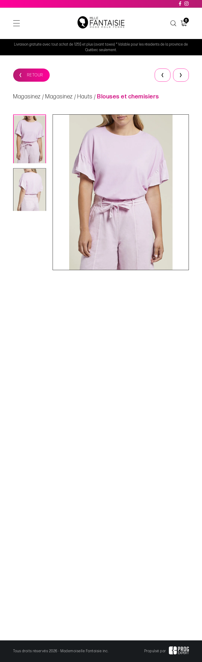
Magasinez (27, 97)
